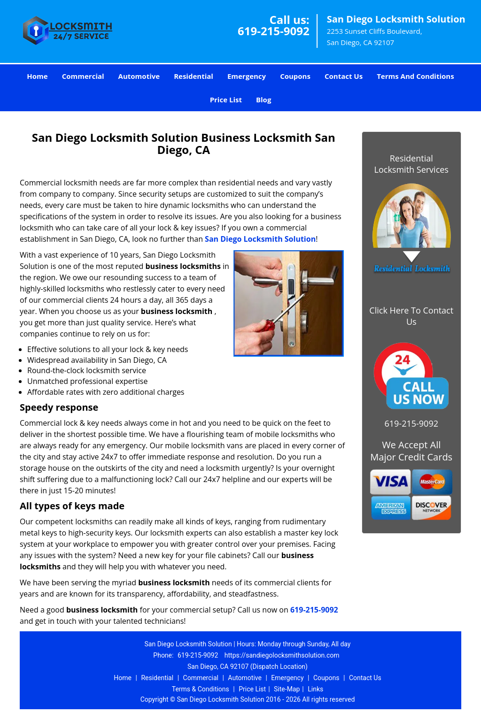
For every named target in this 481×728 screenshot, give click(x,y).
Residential (193, 76)
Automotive (139, 76)
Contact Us (344, 76)
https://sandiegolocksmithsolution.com (282, 655)
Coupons (295, 76)
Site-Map (287, 689)
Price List (226, 99)
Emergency (246, 76)
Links (315, 689)
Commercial (83, 76)
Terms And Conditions (415, 76)
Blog (263, 99)
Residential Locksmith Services (411, 164)
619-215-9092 (274, 30)
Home (37, 76)
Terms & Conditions (200, 689)
